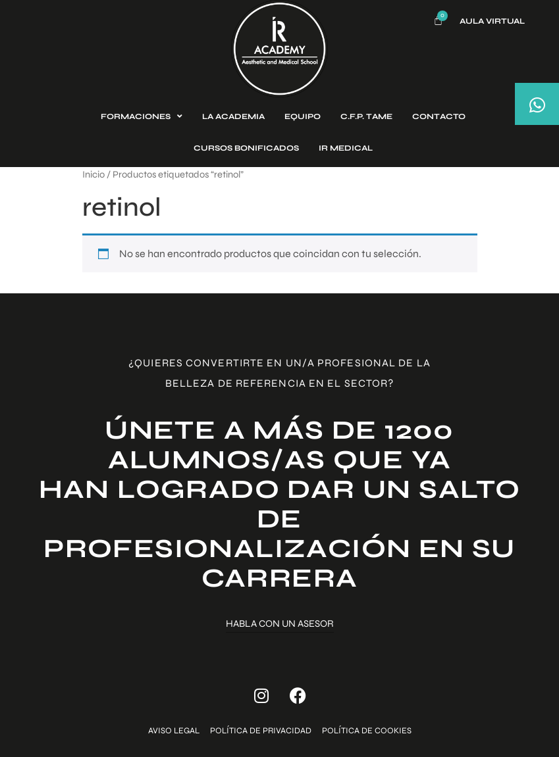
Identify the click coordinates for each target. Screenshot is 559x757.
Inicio (93, 174)
